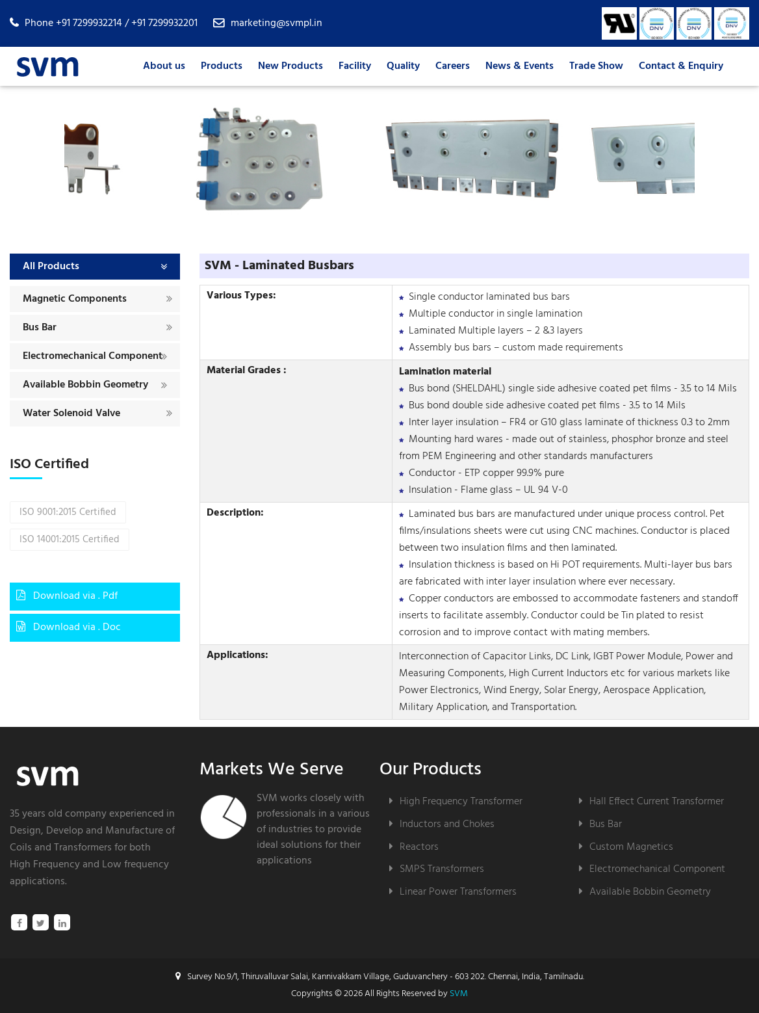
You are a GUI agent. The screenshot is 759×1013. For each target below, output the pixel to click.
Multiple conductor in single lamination (495, 314)
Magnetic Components (75, 299)
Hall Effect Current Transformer (656, 801)
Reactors (419, 847)
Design (25, 830)
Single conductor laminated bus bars (489, 297)
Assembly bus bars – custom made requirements (516, 347)
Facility (355, 66)
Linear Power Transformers (458, 892)
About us (164, 66)
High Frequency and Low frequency (89, 864)
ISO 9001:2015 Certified (67, 517)
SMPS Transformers (442, 869)
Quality (403, 66)
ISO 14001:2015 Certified (69, 544)
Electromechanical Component (92, 356)
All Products (51, 266)
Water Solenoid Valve (71, 413)
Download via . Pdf (67, 596)
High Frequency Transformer (461, 801)
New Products (290, 66)
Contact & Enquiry (681, 66)
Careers (452, 66)
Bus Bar (40, 327)
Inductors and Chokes (447, 824)
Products (221, 66)
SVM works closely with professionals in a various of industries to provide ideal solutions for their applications (313, 830)
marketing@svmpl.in (276, 23)
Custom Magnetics (631, 847)
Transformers (83, 847)
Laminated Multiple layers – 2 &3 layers (496, 330)
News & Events (519, 66)
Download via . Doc (68, 627)
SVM (459, 993)
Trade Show (596, 66)
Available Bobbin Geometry (85, 384)
